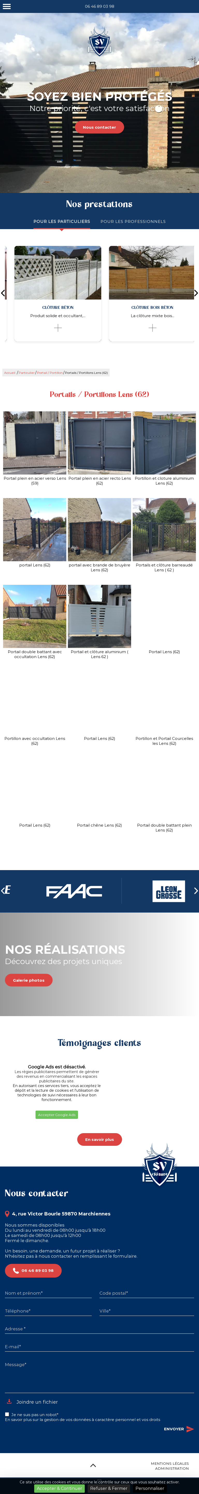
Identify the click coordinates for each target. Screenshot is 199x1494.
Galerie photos (29, 980)
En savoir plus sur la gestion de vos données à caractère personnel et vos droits (82, 1419)
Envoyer (179, 1429)
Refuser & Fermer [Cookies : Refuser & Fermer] (108, 1488)
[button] (5, 1125)
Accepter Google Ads (56, 1115)
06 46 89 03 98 (99, 6)
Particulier (27, 373)
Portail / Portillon (50, 373)
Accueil (9, 373)
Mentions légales (170, 1463)
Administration (172, 1468)
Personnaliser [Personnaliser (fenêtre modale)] (150, 1488)
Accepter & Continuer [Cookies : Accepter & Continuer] (59, 1488)
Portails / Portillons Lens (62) (86, 373)
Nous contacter (99, 127)
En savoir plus (99, 1139)
